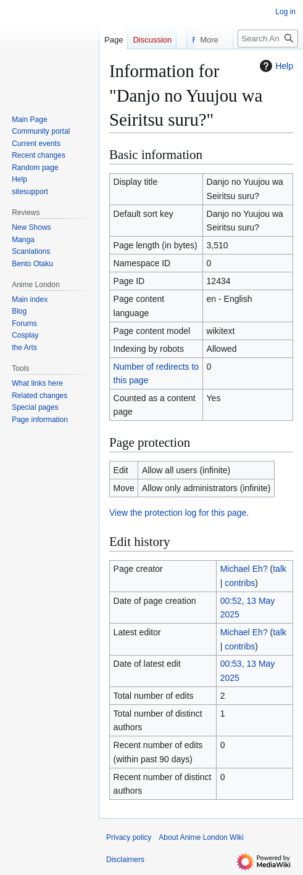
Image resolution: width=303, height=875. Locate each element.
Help (275, 66)
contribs (240, 583)
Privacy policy (128, 837)
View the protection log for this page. (179, 513)
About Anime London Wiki (201, 837)
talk (279, 569)
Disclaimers (125, 859)
